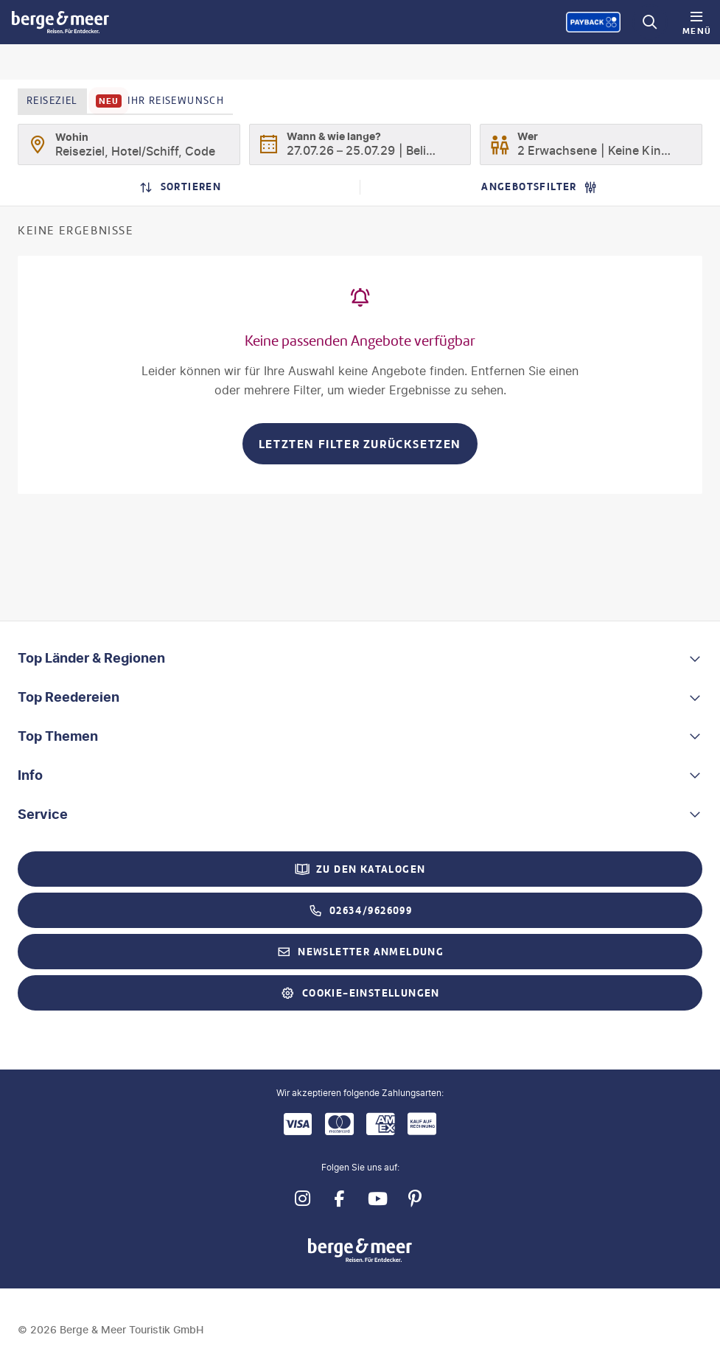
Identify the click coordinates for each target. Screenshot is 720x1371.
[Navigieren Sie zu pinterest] (415, 1199)
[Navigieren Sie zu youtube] (378, 1199)
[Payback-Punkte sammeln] (593, 22)
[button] (360, 658)
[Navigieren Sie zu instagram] (302, 1199)
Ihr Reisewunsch (160, 101)
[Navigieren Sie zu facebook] (340, 1199)
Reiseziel (52, 100)
